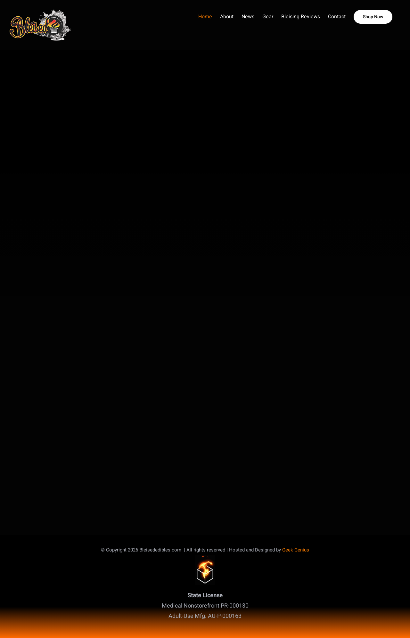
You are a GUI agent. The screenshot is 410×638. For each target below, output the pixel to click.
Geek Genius (295, 549)
